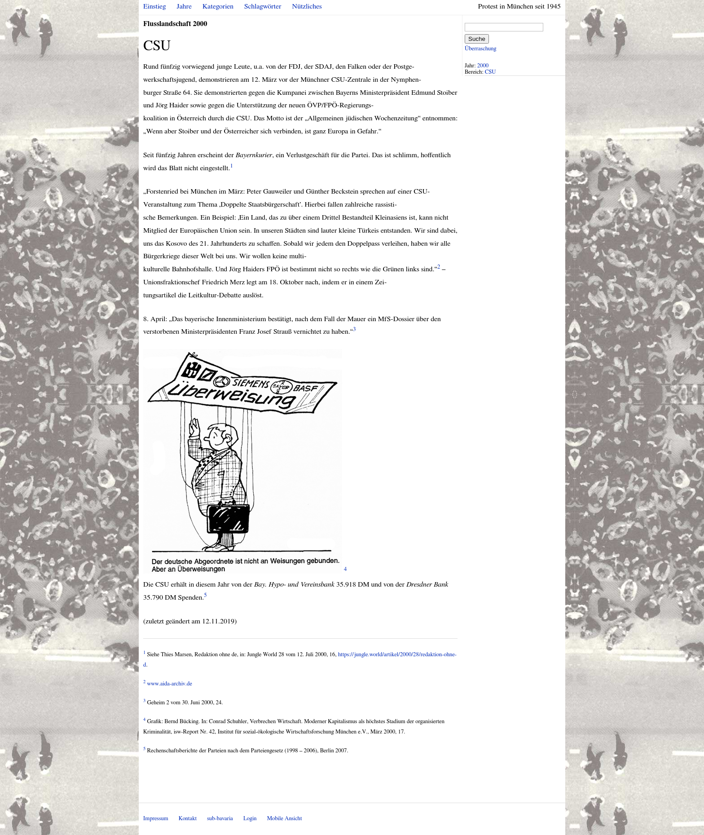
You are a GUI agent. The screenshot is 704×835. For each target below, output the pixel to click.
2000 (483, 66)
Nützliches (307, 6)
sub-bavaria (220, 819)
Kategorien (217, 6)
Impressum (155, 819)
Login (250, 819)
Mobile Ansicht (284, 819)
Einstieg (154, 6)
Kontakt (188, 819)
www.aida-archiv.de (169, 684)
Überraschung (480, 49)
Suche (476, 38)
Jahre (184, 6)
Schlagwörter (262, 6)
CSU (490, 72)
